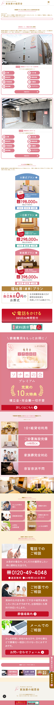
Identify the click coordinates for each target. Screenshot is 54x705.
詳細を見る (31, 91)
